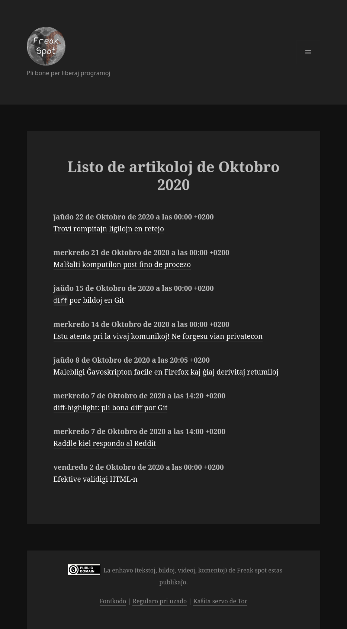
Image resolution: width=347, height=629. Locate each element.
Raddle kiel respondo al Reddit (105, 443)
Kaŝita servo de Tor (220, 601)
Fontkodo (113, 601)
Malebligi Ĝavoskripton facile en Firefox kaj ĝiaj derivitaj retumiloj (166, 372)
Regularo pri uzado (159, 601)
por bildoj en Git (89, 300)
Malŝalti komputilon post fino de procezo (122, 264)
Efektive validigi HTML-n (96, 479)
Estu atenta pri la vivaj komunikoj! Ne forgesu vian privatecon (158, 336)
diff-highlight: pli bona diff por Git (111, 408)
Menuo (308, 52)
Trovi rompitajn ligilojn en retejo (109, 229)
